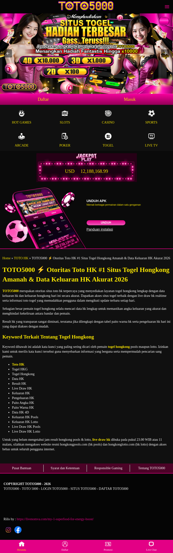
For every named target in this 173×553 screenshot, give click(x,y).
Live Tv (151, 140)
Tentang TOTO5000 (151, 468)
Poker (65, 140)
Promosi (108, 546)
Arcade (22, 140)
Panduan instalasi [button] (100, 229)
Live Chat (151, 546)
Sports (151, 117)
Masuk (130, 99)
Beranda (21, 546)
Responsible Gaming (108, 468)
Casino (108, 117)
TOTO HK (21, 258)
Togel (108, 140)
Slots (65, 117)
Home (6, 258)
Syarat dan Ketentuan (65, 468)
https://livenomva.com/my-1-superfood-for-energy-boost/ (55, 519)
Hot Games (22, 117)
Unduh (106, 222)
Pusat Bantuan (21, 468)
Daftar (43, 99)
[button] (8, 53)
